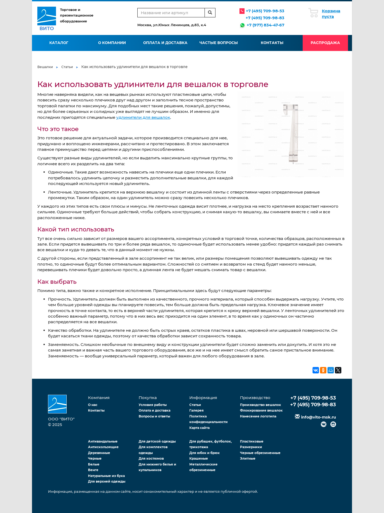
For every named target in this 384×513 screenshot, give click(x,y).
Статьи (67, 67)
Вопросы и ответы (154, 416)
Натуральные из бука (106, 476)
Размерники (251, 447)
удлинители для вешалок (143, 117)
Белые (93, 464)
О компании (112, 43)
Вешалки (45, 67)
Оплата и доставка (165, 43)
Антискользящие (103, 447)
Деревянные (99, 453)
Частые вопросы (218, 43)
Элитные (247, 458)
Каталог (58, 43)
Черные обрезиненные (260, 453)
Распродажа (325, 43)
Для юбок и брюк (204, 453)
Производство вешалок (260, 405)
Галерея (196, 410)
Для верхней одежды (106, 481)
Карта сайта (199, 428)
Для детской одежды (157, 441)
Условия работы (153, 405)
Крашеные (198, 458)
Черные (95, 458)
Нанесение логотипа (258, 416)
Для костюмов (151, 458)
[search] (210, 12)
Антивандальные (103, 441)
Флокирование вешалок (261, 410)
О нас (92, 405)
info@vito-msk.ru (318, 417)
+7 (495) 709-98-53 (265, 10)
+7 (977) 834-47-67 (265, 24)
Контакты (272, 43)
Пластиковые (251, 441)
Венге (93, 470)
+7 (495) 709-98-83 (265, 17)
